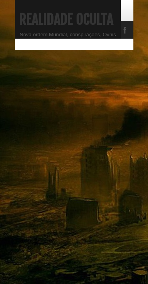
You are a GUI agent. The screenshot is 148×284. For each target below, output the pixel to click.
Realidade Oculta (66, 19)
